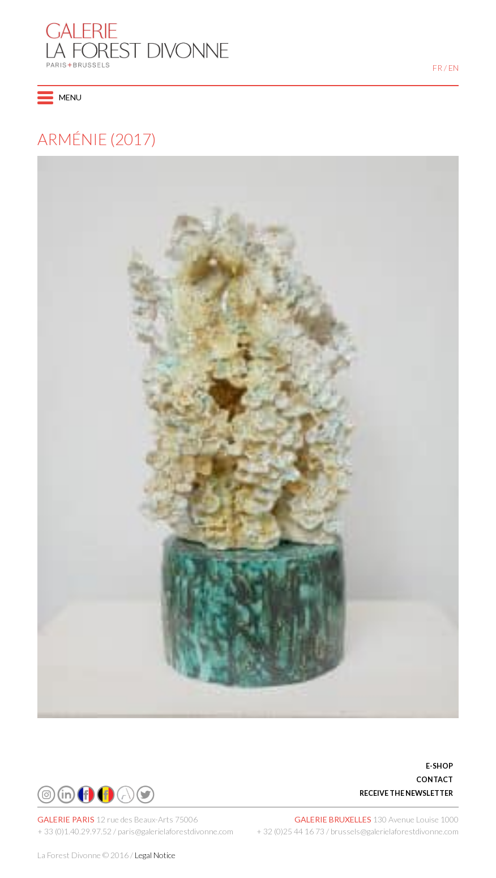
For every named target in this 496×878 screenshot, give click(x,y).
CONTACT (434, 779)
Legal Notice (155, 855)
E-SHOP (439, 766)
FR (437, 68)
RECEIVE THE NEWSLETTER (406, 793)
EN (453, 68)
